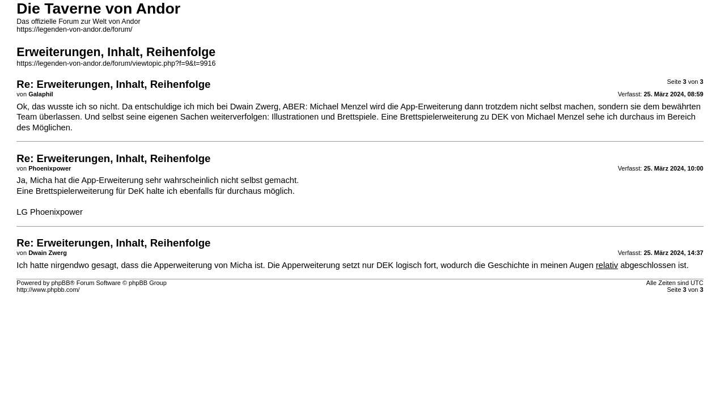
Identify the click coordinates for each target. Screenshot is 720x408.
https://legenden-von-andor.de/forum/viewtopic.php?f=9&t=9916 (115, 63)
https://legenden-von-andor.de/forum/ (74, 29)
